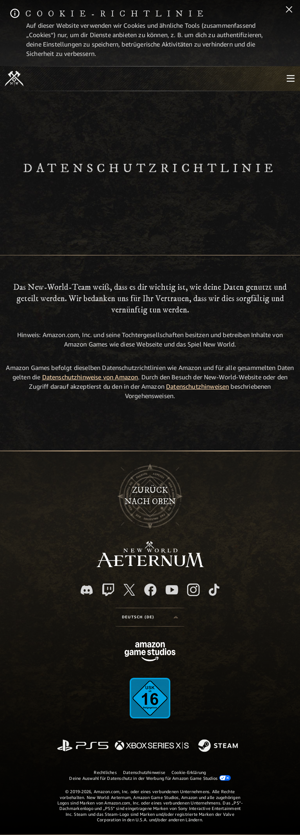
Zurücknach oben (150, 496)
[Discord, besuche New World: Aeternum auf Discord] (86, 590)
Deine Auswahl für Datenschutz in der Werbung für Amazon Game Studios (149, 778)
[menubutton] (290, 78)
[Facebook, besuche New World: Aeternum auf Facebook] (150, 590)
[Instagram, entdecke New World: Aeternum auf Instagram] (193, 590)
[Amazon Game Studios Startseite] (150, 652)
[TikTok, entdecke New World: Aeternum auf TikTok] (214, 590)
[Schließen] (289, 10)
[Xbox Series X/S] (152, 746)
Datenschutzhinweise (144, 772)
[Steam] (219, 746)
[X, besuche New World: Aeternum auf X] (129, 590)
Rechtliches (105, 772)
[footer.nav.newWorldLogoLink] (150, 565)
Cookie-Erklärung (188, 772)
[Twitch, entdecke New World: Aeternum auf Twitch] (108, 590)
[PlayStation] (83, 746)
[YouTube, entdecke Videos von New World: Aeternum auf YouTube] (172, 590)
